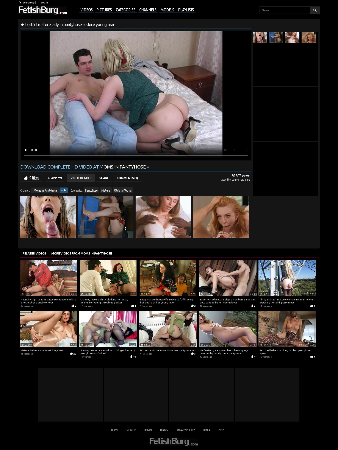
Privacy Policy (185, 430)
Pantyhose (91, 190)
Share (104, 178)
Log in (44, 2)
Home (115, 430)
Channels (147, 9)
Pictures (103, 9)
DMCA (206, 430)
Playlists (186, 9)
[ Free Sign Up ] (27, 2)
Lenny (235, 179)
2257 (221, 430)
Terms (164, 430)
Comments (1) (127, 178)
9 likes (34, 177)
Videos (86, 9)
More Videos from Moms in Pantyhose (81, 253)
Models (167, 9)
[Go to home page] (42, 10)
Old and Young (122, 190)
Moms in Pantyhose (45, 190)
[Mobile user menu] (132, 9)
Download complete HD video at (83, 166)
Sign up (131, 430)
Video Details (80, 178)
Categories (125, 9)
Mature (105, 190)
